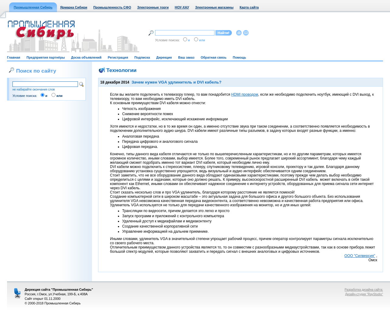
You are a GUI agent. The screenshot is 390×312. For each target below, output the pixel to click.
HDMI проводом (244, 94)
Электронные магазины (214, 7)
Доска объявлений (86, 57)
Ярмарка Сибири (73, 7)
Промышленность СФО (112, 7)
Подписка (142, 57)
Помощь (239, 57)
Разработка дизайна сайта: (364, 289)
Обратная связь (213, 57)
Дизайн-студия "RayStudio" (364, 294)
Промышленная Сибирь (33, 7)
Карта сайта (249, 7)
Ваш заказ (186, 57)
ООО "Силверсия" (359, 256)
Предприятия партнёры (46, 57)
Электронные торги (152, 7)
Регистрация (118, 57)
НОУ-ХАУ (182, 7)
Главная (13, 57)
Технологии (121, 70)
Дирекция (164, 57)
